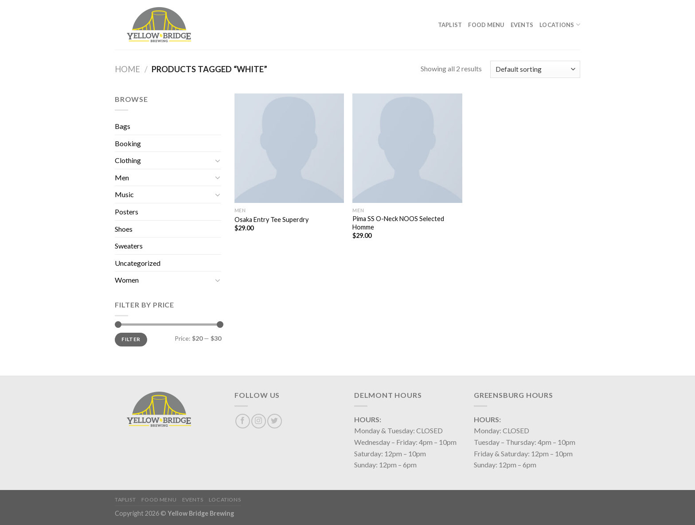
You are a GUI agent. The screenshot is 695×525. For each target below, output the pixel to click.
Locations (559, 24)
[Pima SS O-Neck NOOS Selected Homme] (407, 148)
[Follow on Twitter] (274, 421)
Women (127, 280)
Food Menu (486, 24)
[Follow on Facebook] (242, 421)
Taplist (450, 24)
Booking (128, 143)
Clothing (128, 160)
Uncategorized (137, 263)
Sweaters (129, 245)
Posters (126, 211)
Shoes (124, 229)
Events (522, 24)
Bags (122, 126)
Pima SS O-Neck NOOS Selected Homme (398, 223)
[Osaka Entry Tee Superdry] (289, 148)
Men (122, 177)
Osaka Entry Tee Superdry (271, 219)
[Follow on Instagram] (258, 421)
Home (127, 69)
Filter (130, 339)
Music (124, 194)
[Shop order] (535, 69)
